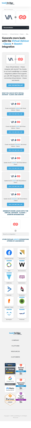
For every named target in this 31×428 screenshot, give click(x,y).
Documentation (8, 28)
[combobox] (15, 234)
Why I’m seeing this (8, 9)
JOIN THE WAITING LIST (15, 85)
